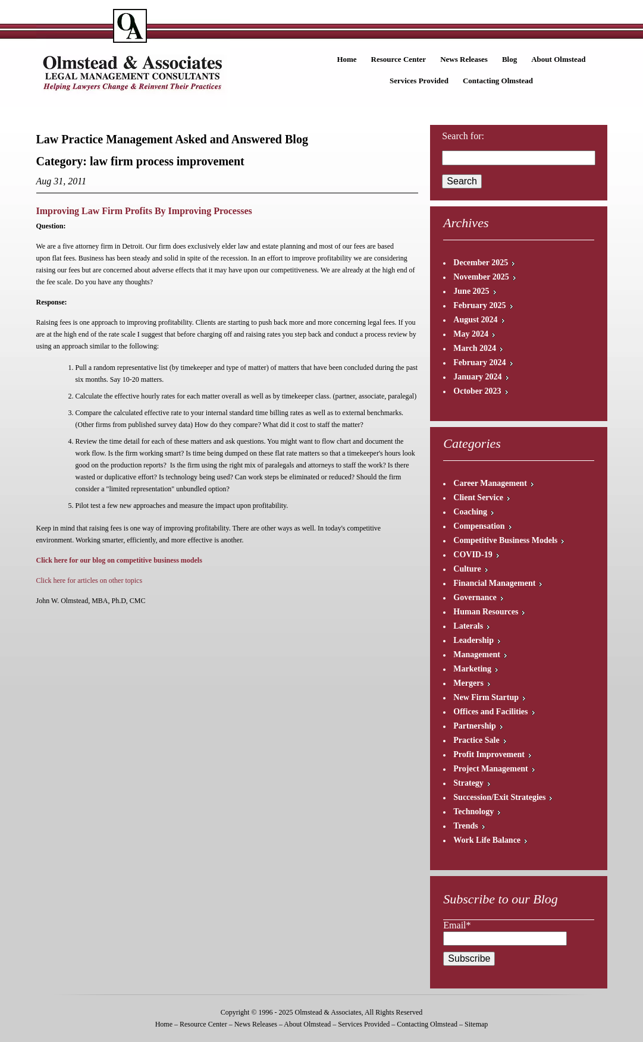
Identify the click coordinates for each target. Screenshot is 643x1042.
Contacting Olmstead (498, 80)
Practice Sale (476, 740)
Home (346, 59)
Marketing (472, 668)
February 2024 (479, 362)
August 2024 (475, 319)
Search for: (463, 136)
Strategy (468, 783)
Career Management (490, 483)
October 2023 (477, 391)
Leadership (473, 640)
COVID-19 (472, 554)
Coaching (470, 511)
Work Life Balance (486, 840)
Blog (509, 59)
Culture (467, 568)
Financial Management (494, 583)
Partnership (474, 725)
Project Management (490, 768)
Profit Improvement (489, 754)
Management (476, 654)
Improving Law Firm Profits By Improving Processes (144, 211)
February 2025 (479, 305)
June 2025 (471, 291)
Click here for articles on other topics (89, 580)
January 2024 (477, 376)
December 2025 (480, 262)
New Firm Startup (486, 697)
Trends (465, 825)
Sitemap (476, 1024)
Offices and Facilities (490, 711)
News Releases (464, 59)
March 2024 (474, 348)
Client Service (478, 497)
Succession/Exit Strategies (499, 797)
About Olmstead (558, 59)
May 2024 (470, 333)
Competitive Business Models (505, 540)
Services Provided (419, 80)
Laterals (468, 626)
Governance (474, 597)
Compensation (478, 526)
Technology (473, 811)
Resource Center (398, 59)
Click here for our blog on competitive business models (119, 560)
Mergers (468, 683)
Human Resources (485, 611)
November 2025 (481, 276)
